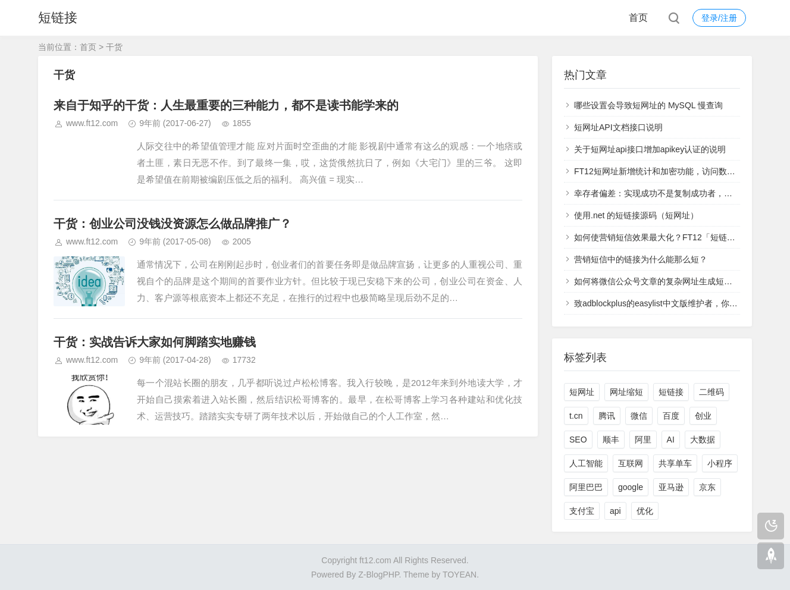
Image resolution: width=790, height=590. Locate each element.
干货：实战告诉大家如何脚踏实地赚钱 (155, 342)
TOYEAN (459, 574)
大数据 (702, 439)
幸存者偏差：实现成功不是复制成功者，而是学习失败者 (678, 193)
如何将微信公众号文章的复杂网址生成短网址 (657, 281)
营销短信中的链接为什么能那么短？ (640, 259)
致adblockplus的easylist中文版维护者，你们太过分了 (672, 303)
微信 (639, 415)
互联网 (630, 463)
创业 (703, 415)
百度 (671, 415)
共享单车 (675, 463)
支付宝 (581, 511)
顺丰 (611, 439)
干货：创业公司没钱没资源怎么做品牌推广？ (172, 223)
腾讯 (606, 415)
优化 (645, 511)
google (630, 487)
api (615, 511)
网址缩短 (626, 392)
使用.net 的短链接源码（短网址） (636, 215)
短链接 (57, 17)
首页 (638, 17)
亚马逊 (671, 487)
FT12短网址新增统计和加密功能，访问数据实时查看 (671, 171)
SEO (578, 439)
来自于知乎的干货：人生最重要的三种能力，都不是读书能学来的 (226, 105)
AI (671, 439)
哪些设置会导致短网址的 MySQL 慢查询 (648, 105)
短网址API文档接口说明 (618, 127)
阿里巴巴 (586, 487)
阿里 (643, 439)
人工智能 (586, 463)
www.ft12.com (92, 123)
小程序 (719, 463)
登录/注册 (719, 18)
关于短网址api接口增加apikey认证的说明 (650, 149)
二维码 (711, 392)
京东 (707, 487)
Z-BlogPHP (378, 574)
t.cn (576, 415)
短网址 (581, 392)
